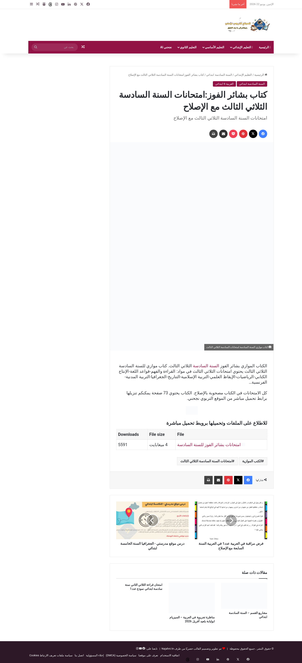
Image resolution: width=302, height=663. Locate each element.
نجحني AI (166, 47)
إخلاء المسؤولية (95, 655)
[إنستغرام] (137, 648)
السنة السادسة (206, 365)
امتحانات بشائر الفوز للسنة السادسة (209, 444)
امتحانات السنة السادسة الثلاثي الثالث (206, 461)
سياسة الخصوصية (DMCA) (121, 655)
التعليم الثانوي (188, 47)
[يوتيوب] (140, 648)
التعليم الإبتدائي (243, 47)
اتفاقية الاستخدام (170, 655)
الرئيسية (265, 47)
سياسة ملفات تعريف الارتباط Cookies (51, 655)
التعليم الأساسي (214, 47)
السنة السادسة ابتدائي (219, 74)
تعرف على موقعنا (148, 655)
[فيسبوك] (143, 648)
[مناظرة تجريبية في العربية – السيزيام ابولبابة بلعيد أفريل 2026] (192, 598)
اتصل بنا (79, 655)
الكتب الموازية (252, 461)
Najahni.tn (167, 648)
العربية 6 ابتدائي (224, 83)
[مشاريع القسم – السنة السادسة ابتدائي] (244, 596)
